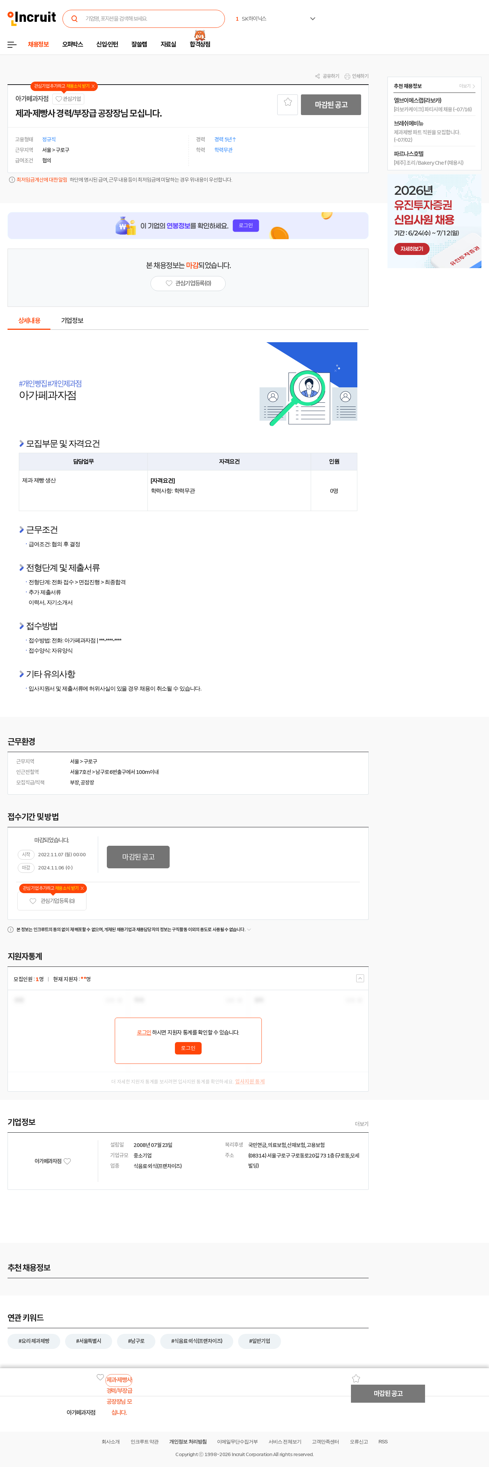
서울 (74, 761)
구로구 (90, 761)
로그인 (144, 1032)
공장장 (87, 782)
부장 (74, 782)
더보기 (362, 1124)
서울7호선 (80, 772)
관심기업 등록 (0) (52, 901)
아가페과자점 (32, 98)
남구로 (102, 772)
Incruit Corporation (252, 1454)
